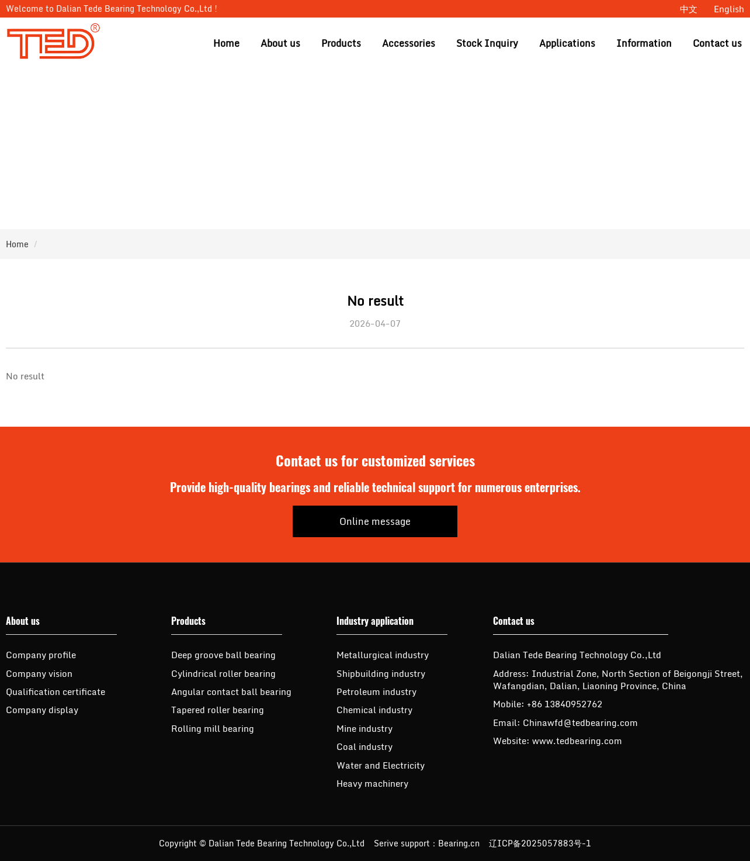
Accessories (408, 43)
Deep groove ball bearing (223, 655)
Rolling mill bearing (212, 728)
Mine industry (364, 728)
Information (644, 43)
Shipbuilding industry (380, 673)
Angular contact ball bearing (231, 691)
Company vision (39, 673)
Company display (42, 710)
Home (226, 43)
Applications (567, 43)
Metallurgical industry (382, 655)
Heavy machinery (372, 783)
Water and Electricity (380, 765)
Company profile (41, 655)
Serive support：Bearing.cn (427, 843)
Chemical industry (374, 710)
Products (341, 43)
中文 (688, 9)
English (729, 9)
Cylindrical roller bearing (223, 673)
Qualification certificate (55, 691)
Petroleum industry (376, 691)
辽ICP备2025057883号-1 (540, 843)
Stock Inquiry (487, 43)
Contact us (717, 43)
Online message (375, 521)
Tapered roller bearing (217, 710)
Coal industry (364, 746)
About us (280, 43)
